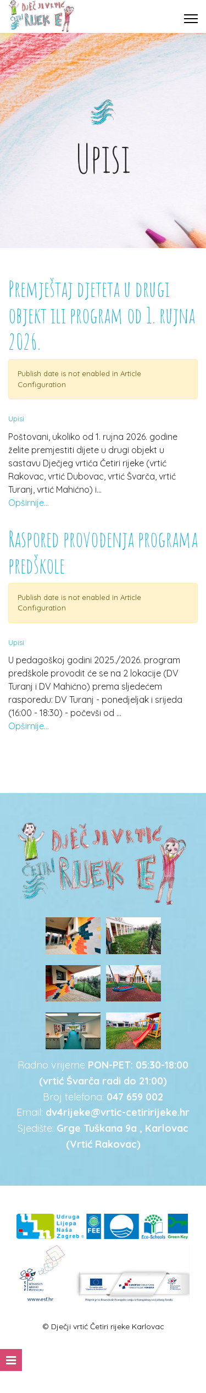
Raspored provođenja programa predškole (103, 552)
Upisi (16, 418)
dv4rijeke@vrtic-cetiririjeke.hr (118, 1112)
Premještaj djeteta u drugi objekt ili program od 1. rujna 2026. (101, 314)
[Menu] (191, 18)
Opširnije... (28, 502)
